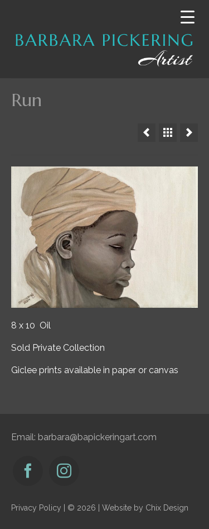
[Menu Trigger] (187, 17)
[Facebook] (28, 471)
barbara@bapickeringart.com (97, 437)
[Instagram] (64, 471)
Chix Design (166, 507)
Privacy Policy (36, 507)
